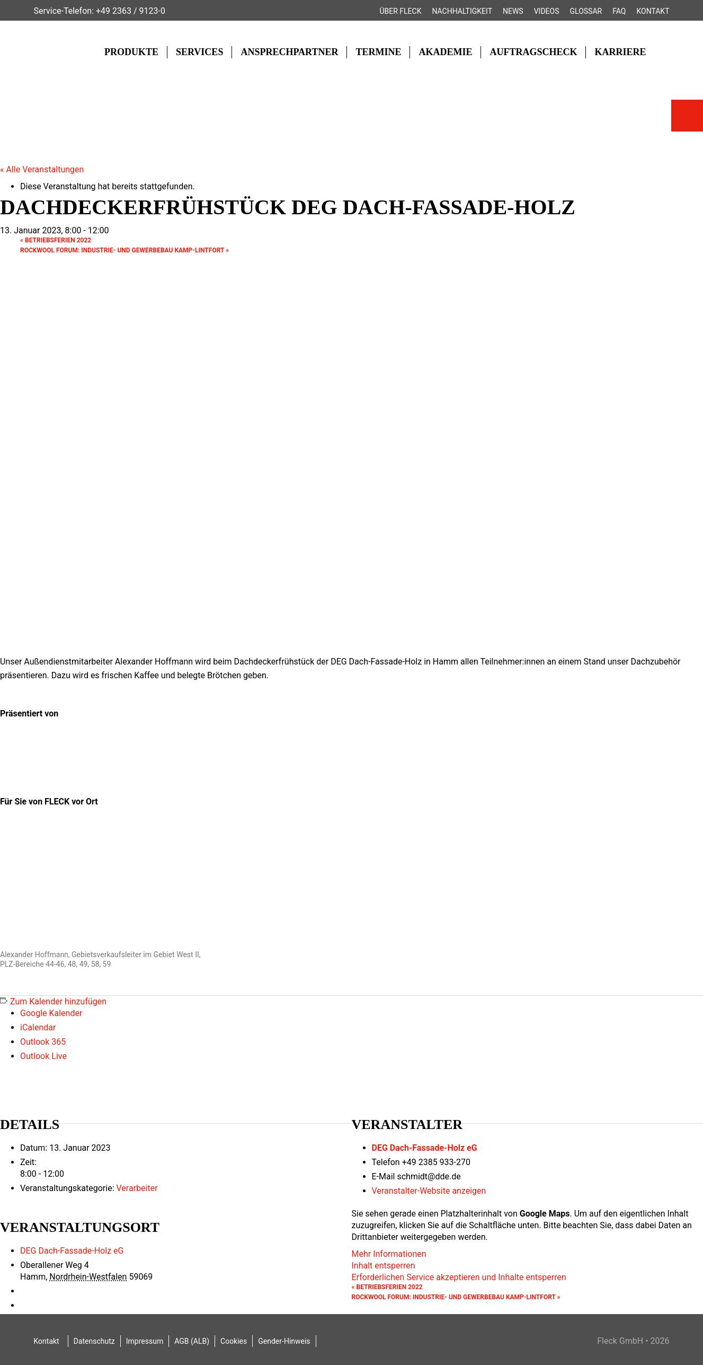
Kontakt (652, 11)
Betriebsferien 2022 (55, 240)
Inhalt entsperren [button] (383, 1266)
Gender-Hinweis (284, 1341)
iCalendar (38, 1027)
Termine (378, 52)
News (513, 11)
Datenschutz (94, 1341)
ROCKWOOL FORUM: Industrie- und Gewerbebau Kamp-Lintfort (124, 250)
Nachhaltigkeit (462, 11)
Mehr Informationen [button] (389, 1254)
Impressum (144, 1341)
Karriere (620, 52)
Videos (546, 11)
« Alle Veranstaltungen (42, 169)
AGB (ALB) (191, 1341)
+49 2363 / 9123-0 (130, 11)
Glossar (586, 11)
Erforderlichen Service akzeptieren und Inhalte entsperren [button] (459, 1277)
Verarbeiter (136, 1188)
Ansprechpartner (289, 52)
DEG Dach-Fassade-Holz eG (424, 1148)
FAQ (619, 11)
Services (199, 52)
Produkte (131, 52)
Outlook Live (43, 1056)
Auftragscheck (533, 52)
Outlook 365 (43, 1042)
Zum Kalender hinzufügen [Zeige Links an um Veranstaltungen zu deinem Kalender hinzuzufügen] (58, 1001)
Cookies (233, 1341)
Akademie (445, 52)
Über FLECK (400, 11)
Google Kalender (51, 1013)
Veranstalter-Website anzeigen (429, 1191)
